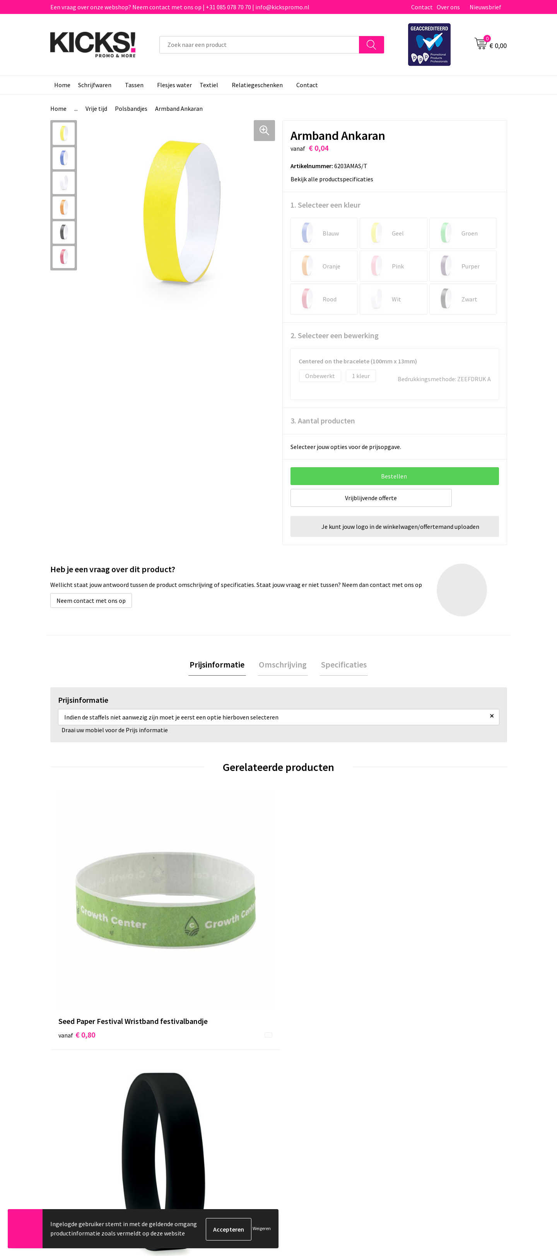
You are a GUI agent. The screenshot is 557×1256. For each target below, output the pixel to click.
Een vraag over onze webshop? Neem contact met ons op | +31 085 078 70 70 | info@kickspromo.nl (179, 7)
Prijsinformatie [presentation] (219, 665)
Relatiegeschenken (257, 85)
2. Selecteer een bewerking (334, 335)
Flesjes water (174, 85)
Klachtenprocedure (200, 1090)
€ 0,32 (305, 931)
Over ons (448, 7)
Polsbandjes (131, 108)
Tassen (134, 85)
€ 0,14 (191, 919)
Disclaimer (415, 1078)
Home (62, 85)
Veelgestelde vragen (202, 1067)
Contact (422, 7)
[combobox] (259, 44)
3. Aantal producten (322, 420)
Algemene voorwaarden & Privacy (445, 1055)
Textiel (209, 85)
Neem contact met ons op (91, 600)
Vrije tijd (96, 108)
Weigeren (262, 1229)
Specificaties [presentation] (341, 665)
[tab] (219, 665)
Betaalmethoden (311, 1067)
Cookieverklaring (423, 1067)
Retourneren (305, 1078)
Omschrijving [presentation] (283, 665)
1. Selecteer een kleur (325, 205)
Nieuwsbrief (485, 7)
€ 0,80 (76, 931)
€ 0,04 (419, 919)
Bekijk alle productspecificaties (334, 179)
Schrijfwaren (94, 85)
